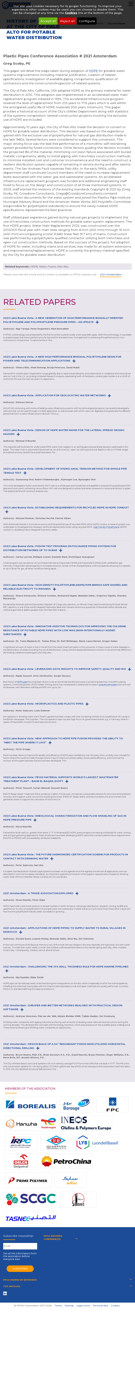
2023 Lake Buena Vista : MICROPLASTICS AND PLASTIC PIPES (43, 703)
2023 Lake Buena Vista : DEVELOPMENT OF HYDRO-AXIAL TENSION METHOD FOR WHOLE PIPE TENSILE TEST (65, 470)
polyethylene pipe (108, 684)
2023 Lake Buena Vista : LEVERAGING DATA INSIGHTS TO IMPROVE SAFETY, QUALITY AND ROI (64, 668)
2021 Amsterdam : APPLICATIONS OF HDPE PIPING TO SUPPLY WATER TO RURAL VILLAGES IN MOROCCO (64, 929)
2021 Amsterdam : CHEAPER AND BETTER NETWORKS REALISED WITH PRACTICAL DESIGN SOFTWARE (62, 1007)
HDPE (93, 71)
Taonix (58, 1305)
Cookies (71, 13)
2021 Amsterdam (110, 274)
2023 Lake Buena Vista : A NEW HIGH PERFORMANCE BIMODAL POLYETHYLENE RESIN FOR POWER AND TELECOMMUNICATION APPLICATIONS (62, 358)
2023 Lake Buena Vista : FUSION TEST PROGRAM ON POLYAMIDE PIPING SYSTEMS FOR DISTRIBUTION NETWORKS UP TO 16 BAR (59, 548)
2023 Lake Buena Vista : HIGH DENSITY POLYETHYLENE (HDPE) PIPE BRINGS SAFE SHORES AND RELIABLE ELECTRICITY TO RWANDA (65, 586)
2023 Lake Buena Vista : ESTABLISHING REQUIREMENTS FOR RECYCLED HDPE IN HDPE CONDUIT (66, 507)
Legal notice (83, 1305)
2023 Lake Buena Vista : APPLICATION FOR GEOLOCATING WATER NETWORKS (54, 395)
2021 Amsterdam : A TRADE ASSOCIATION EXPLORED (38, 893)
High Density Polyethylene (106, 527)
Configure (87, 21)
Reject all (67, 21)
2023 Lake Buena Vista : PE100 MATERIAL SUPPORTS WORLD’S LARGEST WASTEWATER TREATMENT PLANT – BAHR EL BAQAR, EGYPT (60, 779)
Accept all (48, 21)
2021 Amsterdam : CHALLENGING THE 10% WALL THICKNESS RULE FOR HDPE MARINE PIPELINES (66, 966)
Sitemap (69, 1305)
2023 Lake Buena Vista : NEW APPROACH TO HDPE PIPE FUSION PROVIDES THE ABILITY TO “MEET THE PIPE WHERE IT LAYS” (63, 740)
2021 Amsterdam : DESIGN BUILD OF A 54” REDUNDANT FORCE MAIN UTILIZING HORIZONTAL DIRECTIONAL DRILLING (64, 1045)
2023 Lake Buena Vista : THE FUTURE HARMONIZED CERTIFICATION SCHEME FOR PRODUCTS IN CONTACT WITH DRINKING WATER (65, 856)
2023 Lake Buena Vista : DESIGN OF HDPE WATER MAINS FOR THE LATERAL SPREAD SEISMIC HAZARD (64, 432)
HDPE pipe (22, 682)
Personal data (100, 1305)
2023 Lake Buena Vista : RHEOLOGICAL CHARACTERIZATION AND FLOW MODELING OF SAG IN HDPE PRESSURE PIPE (64, 817)
